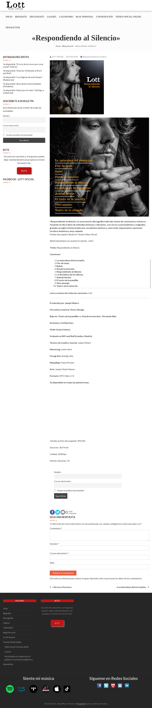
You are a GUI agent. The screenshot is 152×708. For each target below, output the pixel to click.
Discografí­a (37, 17)
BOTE (24, 170)
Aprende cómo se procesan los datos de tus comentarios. (116, 578)
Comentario (56, 528)
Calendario (66, 17)
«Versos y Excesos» (62, 587)
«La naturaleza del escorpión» (131, 587)
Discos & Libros (100, 57)
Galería (51, 17)
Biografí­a (21, 17)
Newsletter (13, 27)
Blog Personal (84, 17)
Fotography (81, 703)
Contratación (104, 17)
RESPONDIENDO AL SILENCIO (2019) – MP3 (71, 241)
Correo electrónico (62, 481)
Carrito (7, 651)
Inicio (9, 17)
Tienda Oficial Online (128, 17)
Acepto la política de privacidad (69, 490)
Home (58, 46)
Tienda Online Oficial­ (87, 234)
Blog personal (67, 46)
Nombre (57, 472)
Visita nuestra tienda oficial (16, 647)
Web (52, 562)
